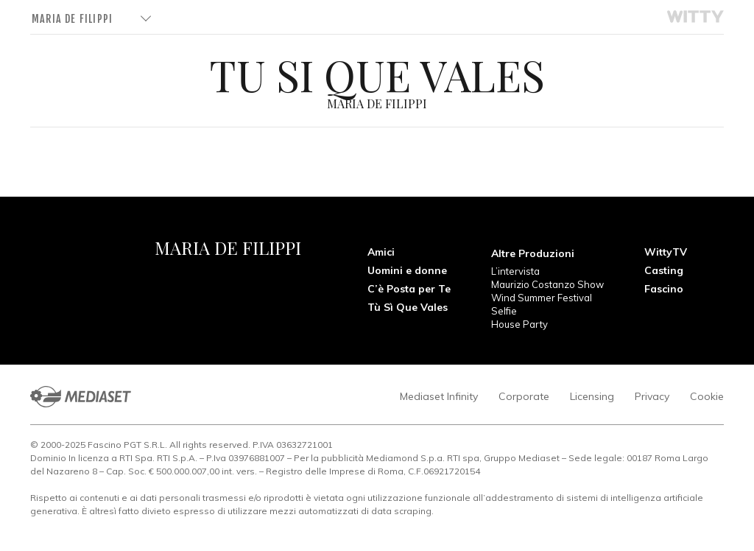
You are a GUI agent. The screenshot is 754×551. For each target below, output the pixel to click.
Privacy (652, 396)
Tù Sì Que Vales (407, 307)
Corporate (523, 396)
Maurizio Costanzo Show (547, 284)
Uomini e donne (407, 270)
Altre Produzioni (532, 253)
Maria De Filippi (72, 19)
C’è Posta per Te (409, 288)
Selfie (504, 311)
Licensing (592, 396)
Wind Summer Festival (541, 297)
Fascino (663, 288)
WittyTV (665, 252)
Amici (381, 252)
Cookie (707, 396)
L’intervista (515, 271)
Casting (663, 270)
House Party (519, 324)
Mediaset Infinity (439, 396)
